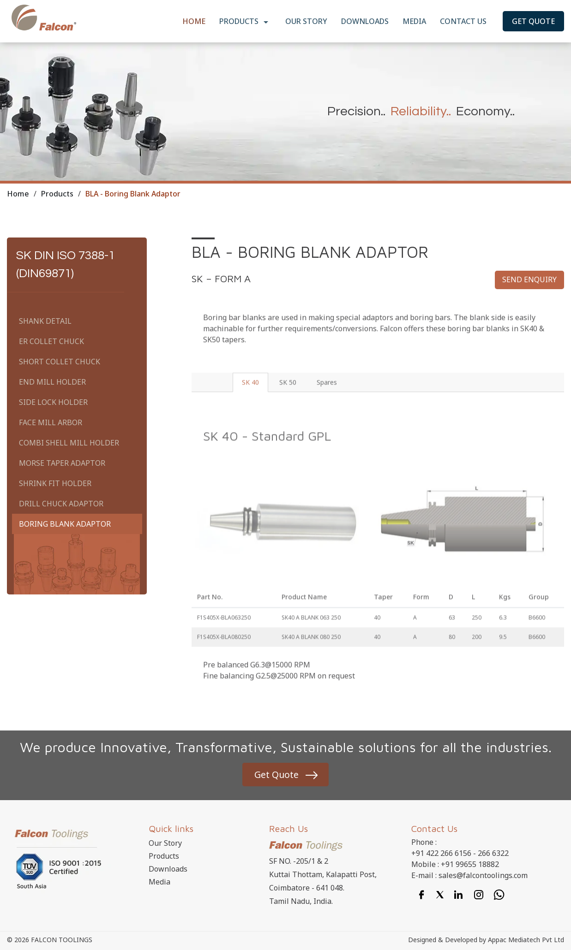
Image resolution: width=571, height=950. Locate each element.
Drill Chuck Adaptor (61, 504)
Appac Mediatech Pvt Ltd (526, 940)
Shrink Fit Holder (55, 483)
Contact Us (463, 21)
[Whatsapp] (499, 894)
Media (414, 21)
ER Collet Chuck (51, 341)
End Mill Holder (52, 382)
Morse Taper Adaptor (62, 463)
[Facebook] (421, 894)
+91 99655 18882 (470, 865)
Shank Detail (45, 321)
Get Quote (533, 21)
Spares (334, 395)
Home (193, 21)
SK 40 (255, 395)
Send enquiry (529, 280)
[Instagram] (479, 894)
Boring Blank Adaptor (65, 524)
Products (245, 22)
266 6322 (493, 854)
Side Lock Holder (53, 402)
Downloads (365, 21)
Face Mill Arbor (50, 422)
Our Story (306, 21)
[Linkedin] (458, 894)
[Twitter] (440, 894)
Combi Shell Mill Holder (69, 443)
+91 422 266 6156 (441, 854)
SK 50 (294, 395)
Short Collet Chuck (59, 361)
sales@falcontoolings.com (483, 876)
